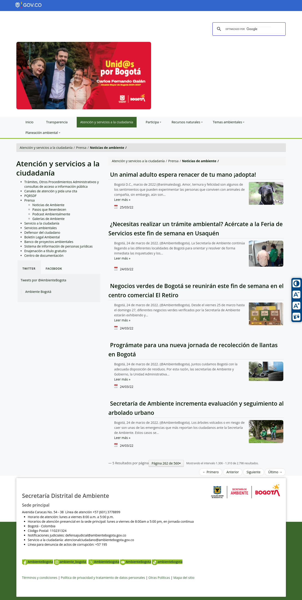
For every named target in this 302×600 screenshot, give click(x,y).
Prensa (81, 147)
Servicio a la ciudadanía (41, 223)
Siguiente (253, 472)
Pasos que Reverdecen (49, 209)
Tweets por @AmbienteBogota (43, 280)
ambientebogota (167, 562)
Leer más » (122, 199)
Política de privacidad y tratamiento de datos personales (103, 577)
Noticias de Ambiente (48, 205)
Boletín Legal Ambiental (42, 237)
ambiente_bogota (70, 562)
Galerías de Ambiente (48, 218)
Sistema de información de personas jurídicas (58, 246)
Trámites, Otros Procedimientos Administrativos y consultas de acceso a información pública (61, 184)
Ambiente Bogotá (38, 291)
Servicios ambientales (40, 228)
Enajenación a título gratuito (45, 251)
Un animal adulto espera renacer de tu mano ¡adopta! (182, 174)
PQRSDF (30, 195)
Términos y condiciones (39, 577)
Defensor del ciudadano (42, 232)
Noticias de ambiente (107, 147)
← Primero (210, 472)
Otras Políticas (159, 577)
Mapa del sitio (183, 577)
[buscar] (248, 29)
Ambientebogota (103, 562)
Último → (275, 472)
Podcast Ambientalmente (51, 214)
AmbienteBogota (37, 562)
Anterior (232, 472)
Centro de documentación (44, 255)
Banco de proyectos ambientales (48, 241)
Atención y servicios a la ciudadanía (46, 147)
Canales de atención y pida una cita (50, 191)
